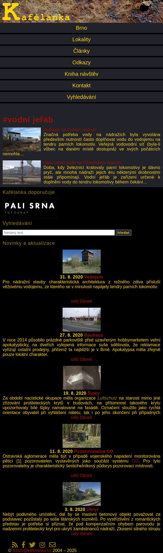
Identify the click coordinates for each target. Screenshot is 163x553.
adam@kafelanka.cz (32, 550)
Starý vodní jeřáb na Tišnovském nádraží (82, 162)
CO (135, 461)
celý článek (81, 301)
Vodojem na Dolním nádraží (70, 129)
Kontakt (82, 85)
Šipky (94, 393)
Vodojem (93, 277)
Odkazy (82, 62)
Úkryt (92, 509)
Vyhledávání (81, 97)
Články (81, 51)
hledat (123, 233)
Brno (81, 28)
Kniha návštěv (82, 74)
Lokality (82, 39)
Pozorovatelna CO (93, 451)
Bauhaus (93, 335)
